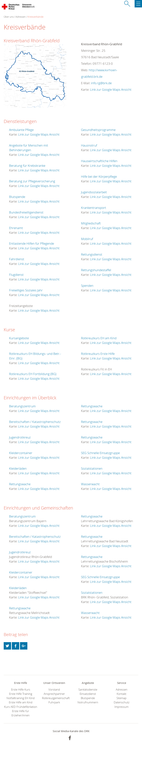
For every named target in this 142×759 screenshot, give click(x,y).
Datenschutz (121, 702)
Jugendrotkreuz (20, 437)
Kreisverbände (35, 16)
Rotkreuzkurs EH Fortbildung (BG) (32, 374)
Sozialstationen (91, 468)
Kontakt (121, 694)
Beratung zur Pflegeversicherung (32, 181)
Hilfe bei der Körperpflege (99, 176)
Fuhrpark (54, 702)
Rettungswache (20, 484)
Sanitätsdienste (87, 689)
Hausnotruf (89, 145)
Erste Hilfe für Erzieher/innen (20, 713)
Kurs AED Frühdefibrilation (20, 707)
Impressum (121, 707)
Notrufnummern (87, 702)
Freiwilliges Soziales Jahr (26, 290)
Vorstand (54, 689)
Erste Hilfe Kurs (20, 689)
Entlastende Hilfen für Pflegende (31, 243)
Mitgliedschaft (91, 223)
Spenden (87, 285)
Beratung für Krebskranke (27, 165)
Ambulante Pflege (21, 130)
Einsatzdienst (88, 694)
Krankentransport (93, 208)
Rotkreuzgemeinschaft (54, 698)
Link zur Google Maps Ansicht (110, 89)
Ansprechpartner (54, 694)
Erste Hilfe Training (20, 694)
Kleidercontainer (20, 453)
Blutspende (17, 197)
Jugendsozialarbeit (94, 192)
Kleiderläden (18, 468)
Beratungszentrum (22, 406)
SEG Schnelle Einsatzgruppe (100, 453)
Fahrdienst (16, 259)
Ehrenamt (16, 228)
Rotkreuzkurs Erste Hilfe (98, 353)
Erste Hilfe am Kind (20, 702)
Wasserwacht (90, 484)
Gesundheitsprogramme (98, 130)
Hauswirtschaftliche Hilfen (99, 161)
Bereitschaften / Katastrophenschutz (35, 422)
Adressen (21, 16)
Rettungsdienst (91, 254)
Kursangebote (19, 338)
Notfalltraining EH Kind (20, 698)
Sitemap (121, 698)
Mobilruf (87, 239)
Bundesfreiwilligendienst (26, 212)
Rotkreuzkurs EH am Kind (98, 338)
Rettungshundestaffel (96, 270)
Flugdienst (16, 274)
